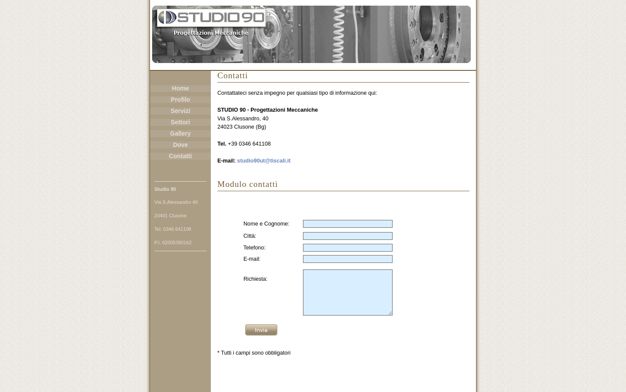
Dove (180, 144)
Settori (180, 122)
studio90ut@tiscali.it (264, 161)
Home (180, 88)
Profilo (180, 99)
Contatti (180, 156)
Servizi (180, 110)
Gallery (180, 133)
